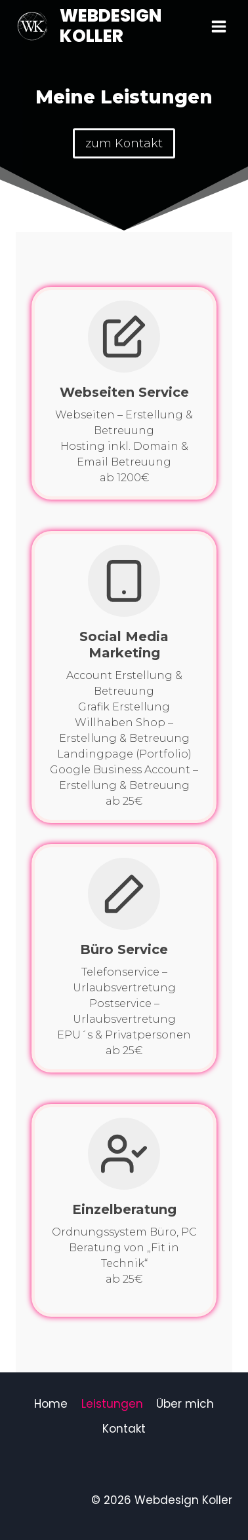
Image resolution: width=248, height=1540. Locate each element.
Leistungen (112, 1404)
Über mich (185, 1404)
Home (51, 1404)
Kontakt (124, 1429)
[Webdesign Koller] (110, 26)
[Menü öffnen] (218, 26)
